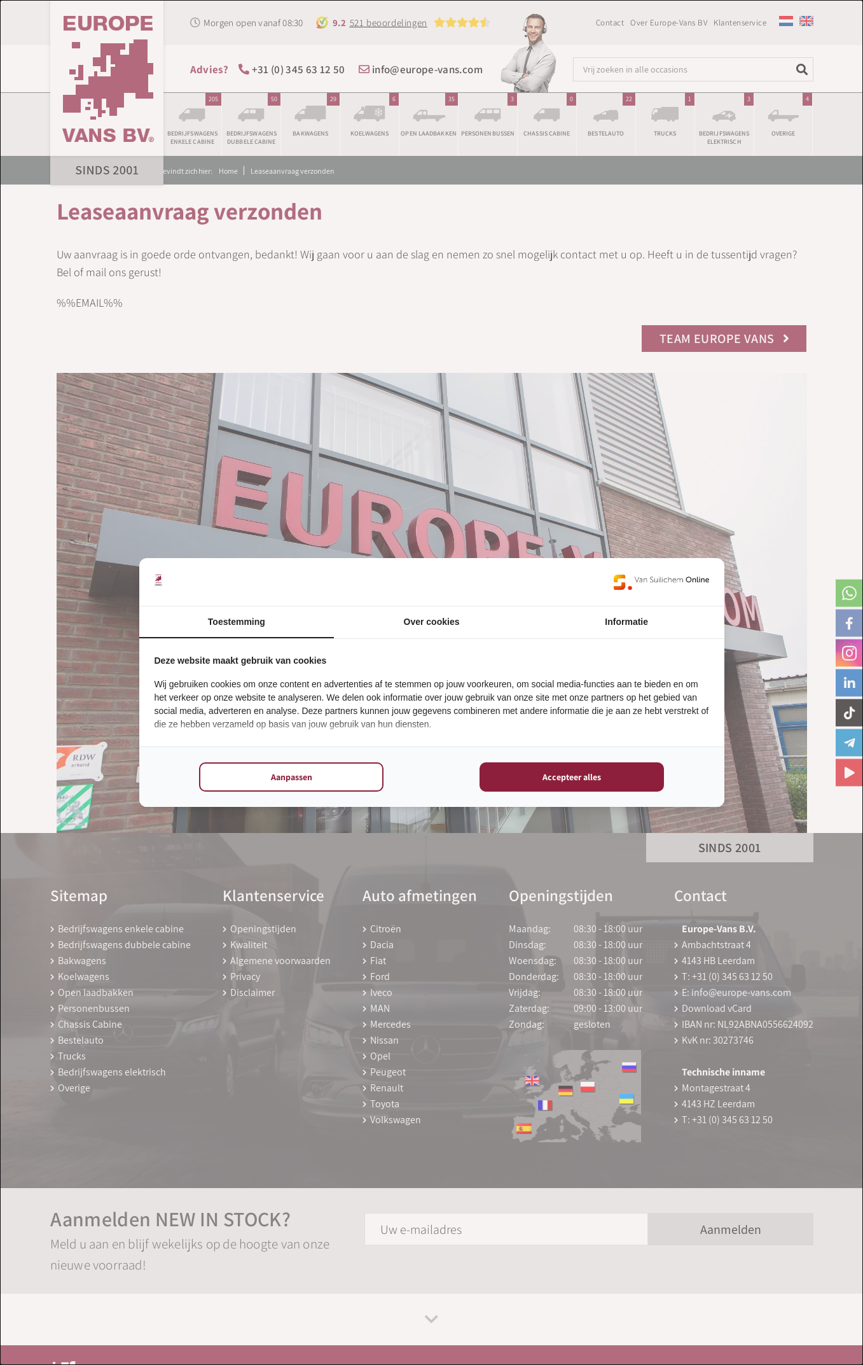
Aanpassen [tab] (291, 777)
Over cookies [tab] (432, 622)
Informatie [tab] (626, 622)
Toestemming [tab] (236, 622)
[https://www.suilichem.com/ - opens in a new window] (661, 582)
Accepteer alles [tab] (571, 777)
